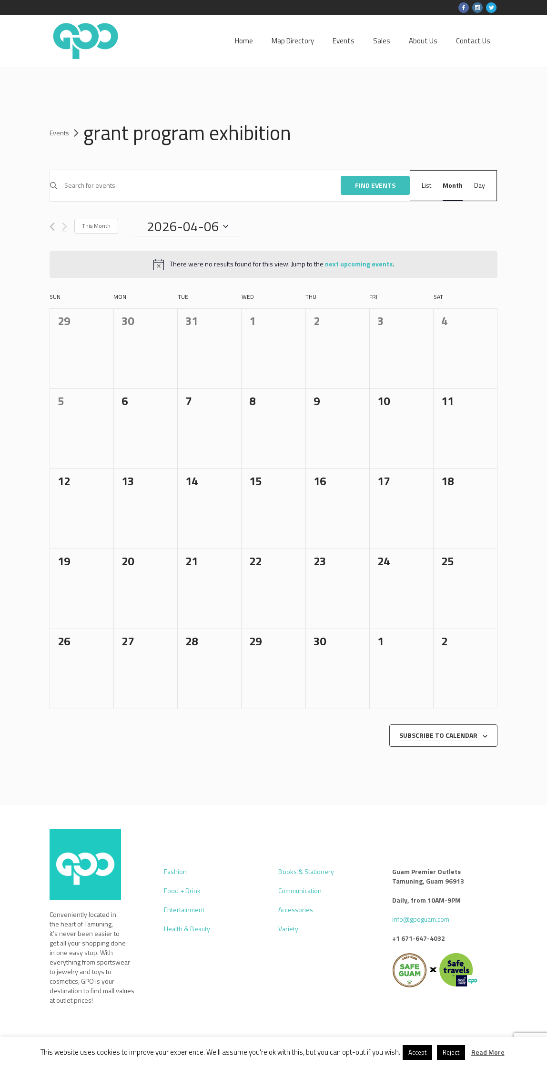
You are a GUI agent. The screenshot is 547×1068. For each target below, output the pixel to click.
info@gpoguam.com (420, 919)
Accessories (295, 910)
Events (59, 133)
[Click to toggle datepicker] (187, 226)
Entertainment (184, 910)
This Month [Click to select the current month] (96, 225)
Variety (288, 929)
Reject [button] (451, 1052)
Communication (300, 890)
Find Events (375, 185)
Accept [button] (417, 1052)
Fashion (175, 871)
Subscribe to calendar (438, 735)
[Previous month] (52, 226)
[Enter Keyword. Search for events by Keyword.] (202, 185)
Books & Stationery (306, 871)
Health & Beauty (187, 929)
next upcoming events (359, 264)
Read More (488, 1052)
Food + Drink (182, 890)
